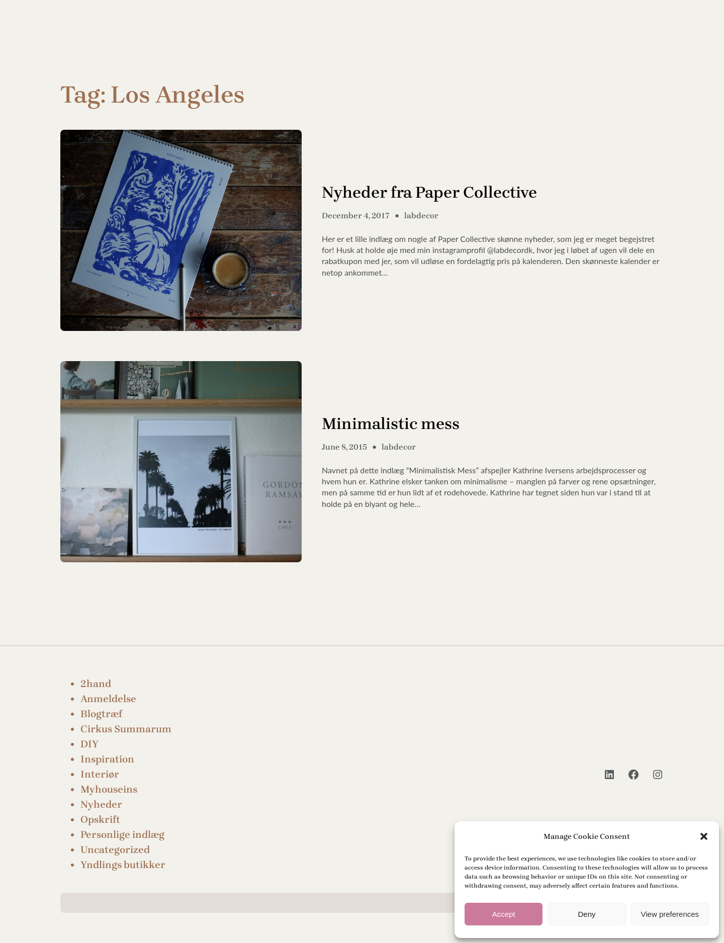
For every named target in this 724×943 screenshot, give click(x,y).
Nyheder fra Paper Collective (429, 192)
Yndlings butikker (122, 865)
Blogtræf (101, 714)
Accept (503, 914)
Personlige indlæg (122, 834)
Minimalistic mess (391, 423)
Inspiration (107, 759)
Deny (586, 914)
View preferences (670, 914)
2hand (95, 684)
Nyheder (101, 804)
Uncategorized (115, 849)
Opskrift (100, 819)
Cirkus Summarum (125, 729)
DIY (89, 744)
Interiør (99, 774)
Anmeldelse (108, 699)
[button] (704, 836)
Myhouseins (108, 789)
